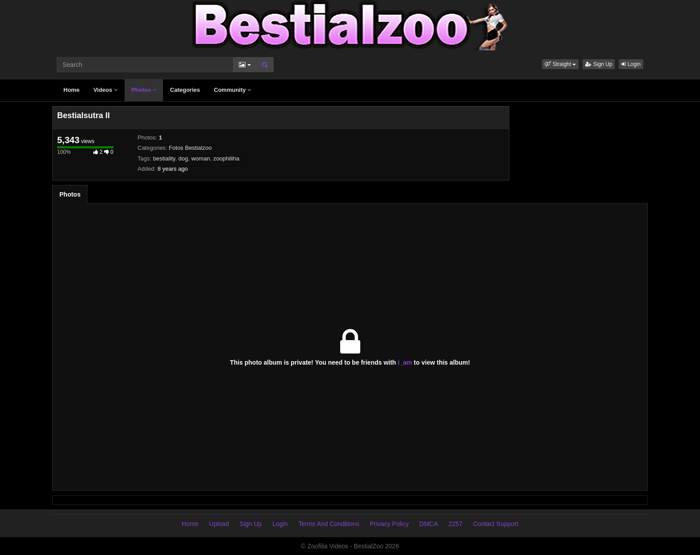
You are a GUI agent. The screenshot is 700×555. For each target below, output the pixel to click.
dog (183, 158)
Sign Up (598, 64)
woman (200, 158)
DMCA (429, 523)
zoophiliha (226, 158)
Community (232, 89)
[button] (560, 64)
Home (71, 89)
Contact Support (495, 523)
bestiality (164, 158)
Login (631, 64)
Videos (105, 89)
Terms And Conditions (328, 523)
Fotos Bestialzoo (190, 147)
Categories (185, 89)
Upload (219, 523)
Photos (143, 89)
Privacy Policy (389, 523)
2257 (455, 523)
